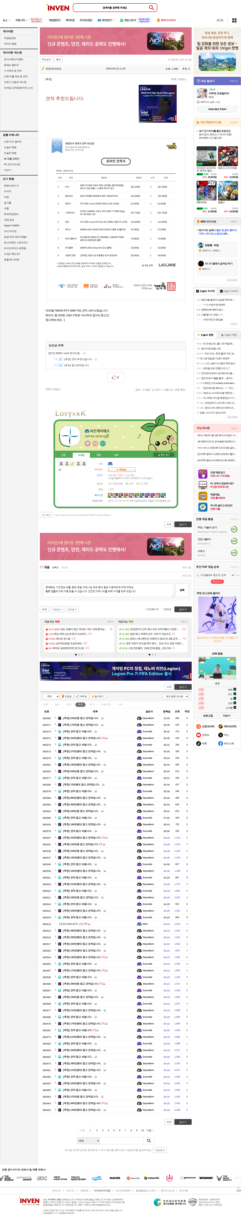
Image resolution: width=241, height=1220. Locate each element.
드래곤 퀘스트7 (12, 254)
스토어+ (234, 122)
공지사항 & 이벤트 (13, 59)
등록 (182, 590)
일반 (57, 704)
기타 (120, 704)
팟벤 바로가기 (11, 185)
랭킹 (99, 455)
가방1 (60, 469)
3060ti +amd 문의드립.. (67, 353)
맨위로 (168, 609)
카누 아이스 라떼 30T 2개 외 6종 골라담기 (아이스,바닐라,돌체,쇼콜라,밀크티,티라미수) (218, 447)
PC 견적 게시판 (12, 164)
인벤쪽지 (88, 443)
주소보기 (46, 59)
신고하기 (156, 389)
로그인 (220, 20)
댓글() (182, 79)
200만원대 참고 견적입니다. (82, 738)
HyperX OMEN (11, 225)
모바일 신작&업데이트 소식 (18, 88)
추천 (80, 704)
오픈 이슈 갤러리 (13, 141)
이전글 (70, 609)
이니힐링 (95, 443)
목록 (173, 79)
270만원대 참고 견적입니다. (82, 751)
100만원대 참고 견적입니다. (82, 950)
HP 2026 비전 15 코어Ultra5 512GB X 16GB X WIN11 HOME (218, 441)
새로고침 (186, 567)
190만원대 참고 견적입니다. (82, 957)
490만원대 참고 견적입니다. (82, 930)
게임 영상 (9, 220)
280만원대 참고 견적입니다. (82, 1063)
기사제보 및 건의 (13, 70)
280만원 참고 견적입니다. (81, 811)
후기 (92, 704)
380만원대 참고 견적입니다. (82, 937)
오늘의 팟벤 (10, 153)
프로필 (81, 455)
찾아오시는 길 (167, 1190)
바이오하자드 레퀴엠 (15, 248)
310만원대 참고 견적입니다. (82, 884)
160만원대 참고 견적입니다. (82, 764)
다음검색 (160, 1150)
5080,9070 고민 (71, 924)
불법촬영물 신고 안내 (146, 1190)
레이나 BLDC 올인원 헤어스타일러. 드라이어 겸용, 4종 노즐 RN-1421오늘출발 (218, 435)
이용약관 (84, 1190)
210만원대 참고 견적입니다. (82, 1010)
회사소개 (56, 1190)
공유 (137, 389)
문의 (68, 704)
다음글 (55, 609)
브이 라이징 (10, 231)
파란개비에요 (51, 68)
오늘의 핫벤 (10, 147)
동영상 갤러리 (11, 65)
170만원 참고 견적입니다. (81, 724)
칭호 (116, 455)
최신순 (64, 567)
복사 (58, 59)
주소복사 (46, 515)
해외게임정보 (11, 214)
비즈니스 (70, 1190)
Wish (145, 924)
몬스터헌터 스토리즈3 (15, 242)
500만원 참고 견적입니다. (81, 771)
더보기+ (110, 622)
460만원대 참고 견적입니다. (82, 804)
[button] (76, 654)
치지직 (7, 191)
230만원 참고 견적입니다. (81, 844)
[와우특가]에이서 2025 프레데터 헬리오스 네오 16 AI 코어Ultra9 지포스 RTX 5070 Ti (218, 454)
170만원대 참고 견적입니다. (82, 970)
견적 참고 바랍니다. (77, 731)
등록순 (55, 567)
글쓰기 (183, 687)
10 (142, 1130)
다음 (148, 1130)
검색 (149, 1140)
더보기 (103, 443)
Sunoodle (147, 731)
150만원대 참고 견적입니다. (82, 857)
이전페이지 (152, 609)
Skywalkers (148, 718)
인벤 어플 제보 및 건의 (16, 76)
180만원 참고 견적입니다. (81, 997)
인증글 (68, 696)
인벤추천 (106, 704)
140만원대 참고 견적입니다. (82, 1109)
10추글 (83, 696)
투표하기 (217, 581)
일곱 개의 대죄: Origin (15, 237)
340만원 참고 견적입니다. (81, 851)
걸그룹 (7, 202)
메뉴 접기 (163, 455)
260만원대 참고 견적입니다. (82, 943)
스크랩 (146, 389)
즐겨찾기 (99, 696)
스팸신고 (168, 389)
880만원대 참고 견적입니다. (82, 797)
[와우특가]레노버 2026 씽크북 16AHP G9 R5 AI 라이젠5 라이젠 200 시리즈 (218, 460)
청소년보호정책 (123, 1190)
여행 (6, 208)
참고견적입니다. (77, 365)
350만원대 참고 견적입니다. (82, 910)
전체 (45, 704)
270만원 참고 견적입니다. (81, 1096)
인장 (63, 455)
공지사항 (183, 1190)
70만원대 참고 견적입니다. (81, 784)
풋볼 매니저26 (11, 259)
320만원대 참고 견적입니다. (82, 837)
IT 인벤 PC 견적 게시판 (180, 59)
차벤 (6, 197)
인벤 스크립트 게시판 (15, 82)
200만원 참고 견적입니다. (81, 718)
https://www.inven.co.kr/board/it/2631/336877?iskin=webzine (83, 515)
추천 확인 (180, 389)
